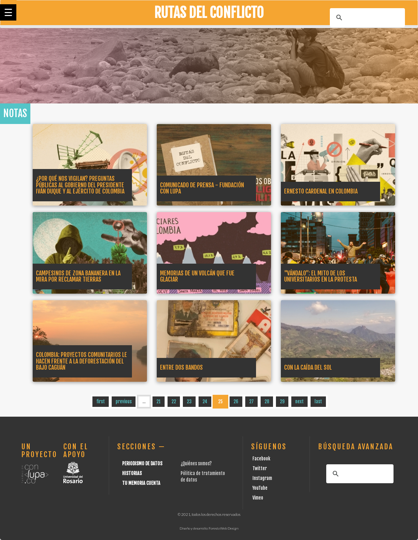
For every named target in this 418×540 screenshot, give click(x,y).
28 (267, 401)
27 (251, 401)
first (100, 401)
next (299, 401)
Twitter (259, 468)
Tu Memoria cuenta (141, 483)
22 (173, 401)
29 (282, 401)
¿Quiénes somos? (196, 463)
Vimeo (257, 498)
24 (204, 401)
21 (158, 401)
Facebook (261, 458)
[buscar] (366, 18)
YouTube (259, 488)
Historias (132, 473)
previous (124, 401)
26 (235, 401)
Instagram (262, 478)
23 (189, 401)
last (318, 401)
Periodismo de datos (142, 463)
